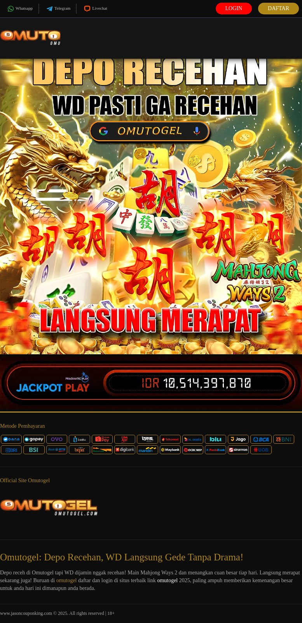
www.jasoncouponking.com (26, 613)
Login (234, 8)
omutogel (66, 580)
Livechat (94, 9)
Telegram (57, 9)
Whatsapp (19, 9)
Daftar (278, 8)
